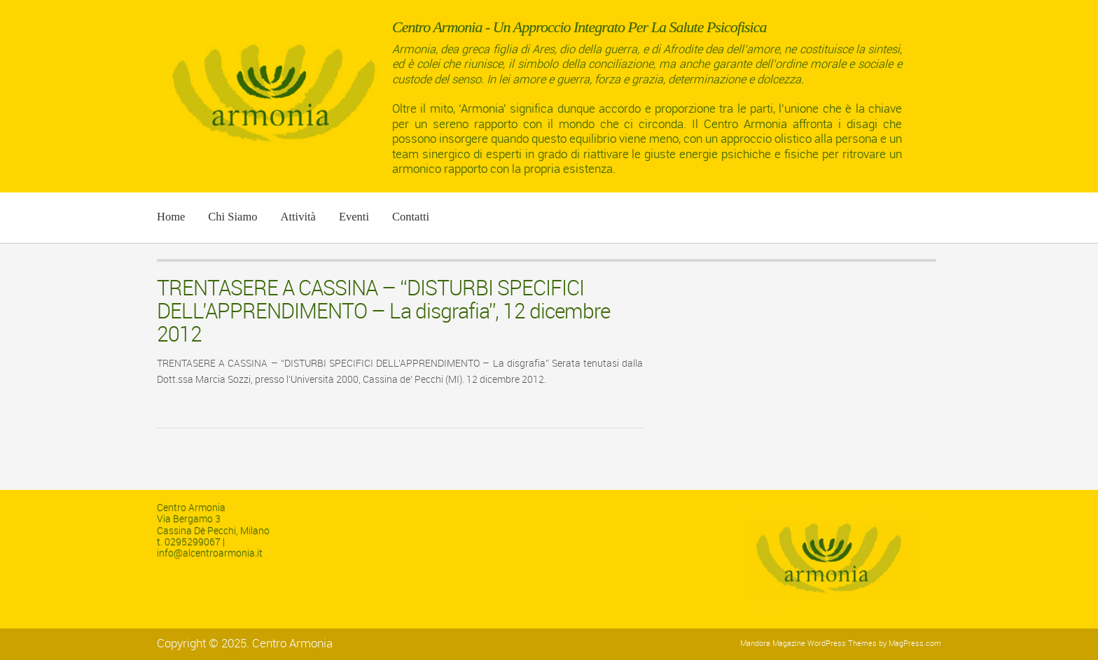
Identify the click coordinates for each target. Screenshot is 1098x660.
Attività (297, 216)
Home (171, 216)
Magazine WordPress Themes (824, 643)
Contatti (410, 216)
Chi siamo (232, 216)
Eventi (354, 216)
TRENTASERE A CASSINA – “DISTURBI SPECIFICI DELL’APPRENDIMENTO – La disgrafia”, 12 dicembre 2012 (383, 312)
